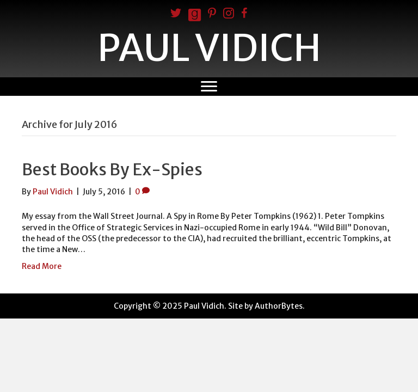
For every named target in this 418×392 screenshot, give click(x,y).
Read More (42, 266)
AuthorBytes (279, 306)
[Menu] (209, 86)
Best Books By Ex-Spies (112, 169)
